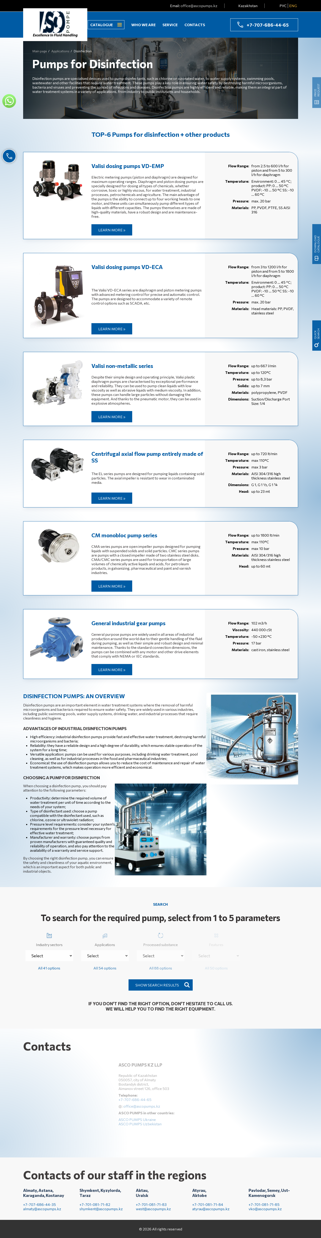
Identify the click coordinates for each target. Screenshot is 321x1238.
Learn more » (111, 230)
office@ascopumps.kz (199, 5)
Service (170, 24)
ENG (293, 5)
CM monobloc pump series (124, 535)
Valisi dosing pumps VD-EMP (127, 165)
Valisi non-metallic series (122, 365)
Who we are (143, 24)
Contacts (194, 24)
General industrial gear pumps (128, 623)
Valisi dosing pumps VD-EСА (127, 266)
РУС (283, 5)
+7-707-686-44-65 (268, 25)
